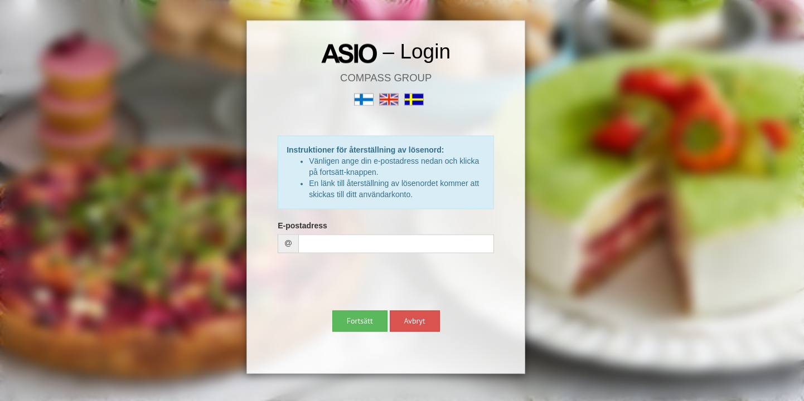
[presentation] (362, 283)
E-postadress (302, 226)
